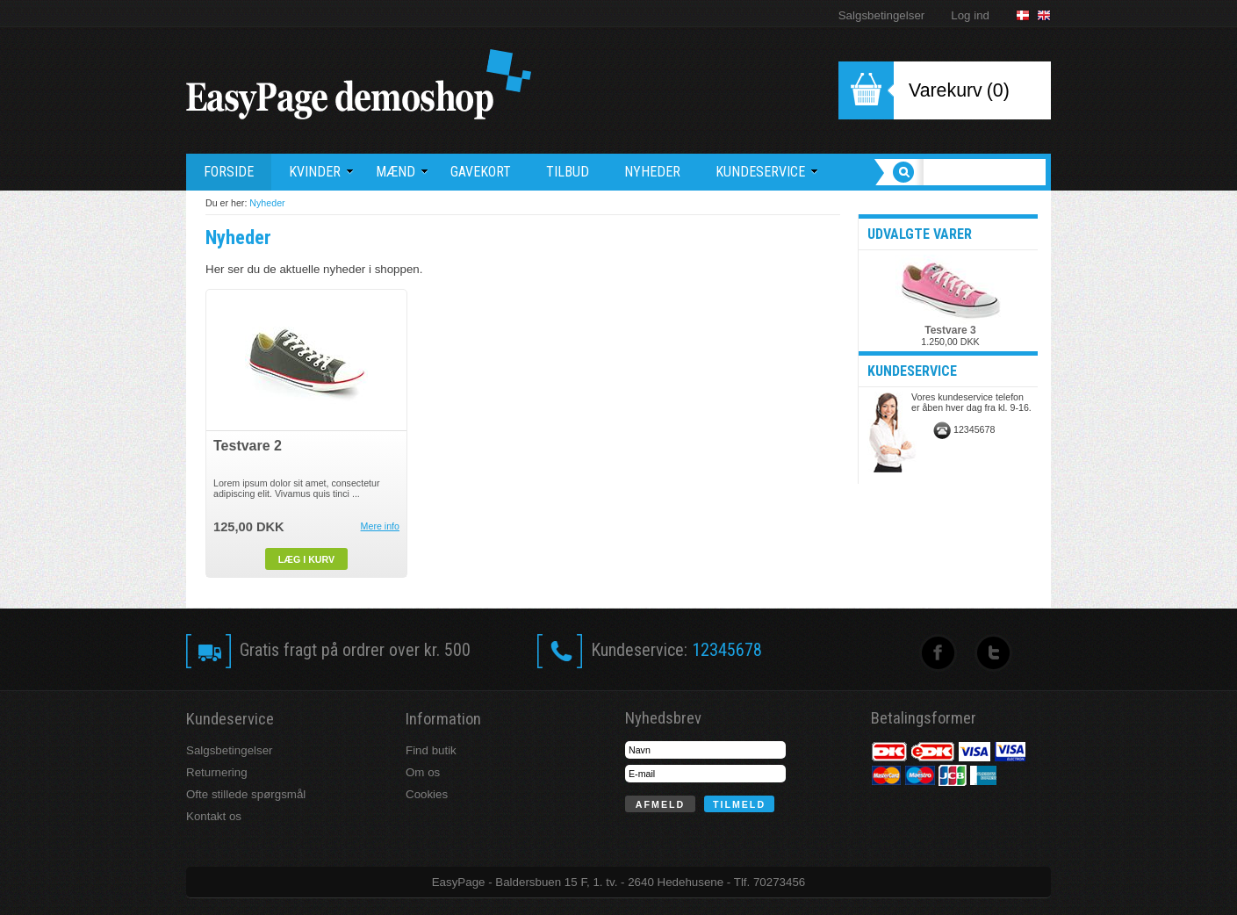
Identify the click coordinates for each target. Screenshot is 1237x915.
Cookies (427, 794)
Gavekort (480, 171)
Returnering (217, 772)
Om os (423, 772)
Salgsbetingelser (881, 15)
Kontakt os (213, 816)
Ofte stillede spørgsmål (246, 794)
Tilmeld (739, 804)
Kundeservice (767, 171)
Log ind (970, 15)
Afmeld (660, 804)
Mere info (380, 526)
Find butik (431, 750)
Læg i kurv (306, 559)
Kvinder (321, 171)
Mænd (402, 171)
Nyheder (266, 203)
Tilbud (567, 171)
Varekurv (945, 90)
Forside (229, 171)
